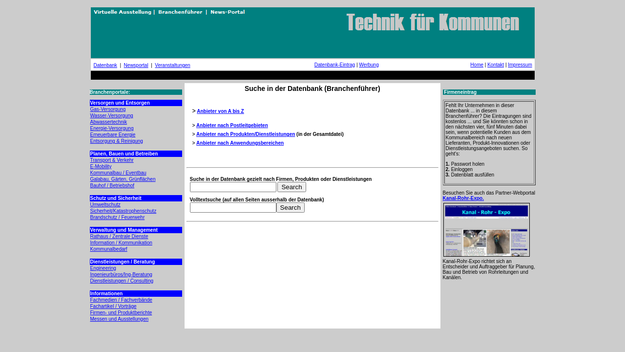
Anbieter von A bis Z (220, 111)
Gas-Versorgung (108, 109)
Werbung (368, 64)
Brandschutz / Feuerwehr (117, 217)
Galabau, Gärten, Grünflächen (123, 179)
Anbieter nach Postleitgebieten (232, 125)
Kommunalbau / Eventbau (118, 173)
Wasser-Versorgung (111, 115)
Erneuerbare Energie (113, 134)
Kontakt (495, 64)
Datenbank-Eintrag (334, 64)
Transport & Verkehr (112, 160)
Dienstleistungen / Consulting (122, 281)
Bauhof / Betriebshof (112, 185)
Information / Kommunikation (121, 242)
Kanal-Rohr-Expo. (463, 198)
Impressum (520, 64)
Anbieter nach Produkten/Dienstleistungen (245, 134)
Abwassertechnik (108, 122)
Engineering (103, 268)
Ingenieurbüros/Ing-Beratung (121, 274)
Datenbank (105, 65)
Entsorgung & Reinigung (116, 141)
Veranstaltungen (172, 65)
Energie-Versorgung (112, 128)
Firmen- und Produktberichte (121, 312)
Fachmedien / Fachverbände (121, 300)
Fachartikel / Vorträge (113, 306)
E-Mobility (101, 166)
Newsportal (136, 65)
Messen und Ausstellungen (119, 319)
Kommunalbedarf (108, 249)
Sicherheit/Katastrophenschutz (123, 211)
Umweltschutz (105, 204)
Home (476, 64)
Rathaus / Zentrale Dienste (119, 236)
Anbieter (206, 143)
